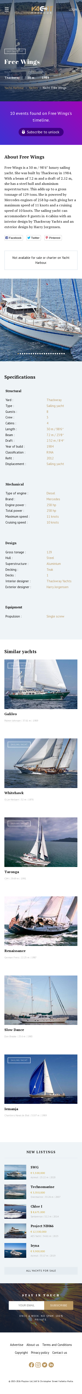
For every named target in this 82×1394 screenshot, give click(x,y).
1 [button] (18, 353)
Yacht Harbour (42, 10)
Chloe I (36, 1206)
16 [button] (51, 353)
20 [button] (59, 353)
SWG (34, 1167)
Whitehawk (14, 792)
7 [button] (31, 353)
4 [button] (24, 353)
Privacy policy (40, 1352)
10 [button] (37, 353)
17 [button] (53, 353)
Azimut (34, 1177)
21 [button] (62, 353)
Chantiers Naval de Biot (16, 1115)
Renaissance (15, 950)
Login (73, 10)
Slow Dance (14, 1029)
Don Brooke (10, 1036)
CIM (6, 878)
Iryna (35, 1245)
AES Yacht (36, 1236)
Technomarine (42, 1187)
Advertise (16, 1345)
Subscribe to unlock (43, 131)
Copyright (21, 1352)
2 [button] (20, 353)
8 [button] (33, 353)
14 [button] (46, 353)
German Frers (11, 957)
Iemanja (11, 1108)
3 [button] (22, 353)
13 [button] (44, 353)
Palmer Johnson (12, 720)
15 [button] (48, 353)
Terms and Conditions (57, 1345)
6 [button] (29, 353)
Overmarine (37, 1196)
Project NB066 (42, 1226)
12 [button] (42, 353)
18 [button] (55, 353)
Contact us (59, 1352)
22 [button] (64, 353)
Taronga (11, 871)
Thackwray (12, 78)
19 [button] (57, 353)
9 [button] (35, 353)
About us (32, 1345)
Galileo (10, 713)
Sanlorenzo (36, 1216)
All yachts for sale (41, 1270)
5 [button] (27, 353)
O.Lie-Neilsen (11, 799)
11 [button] (40, 353)
